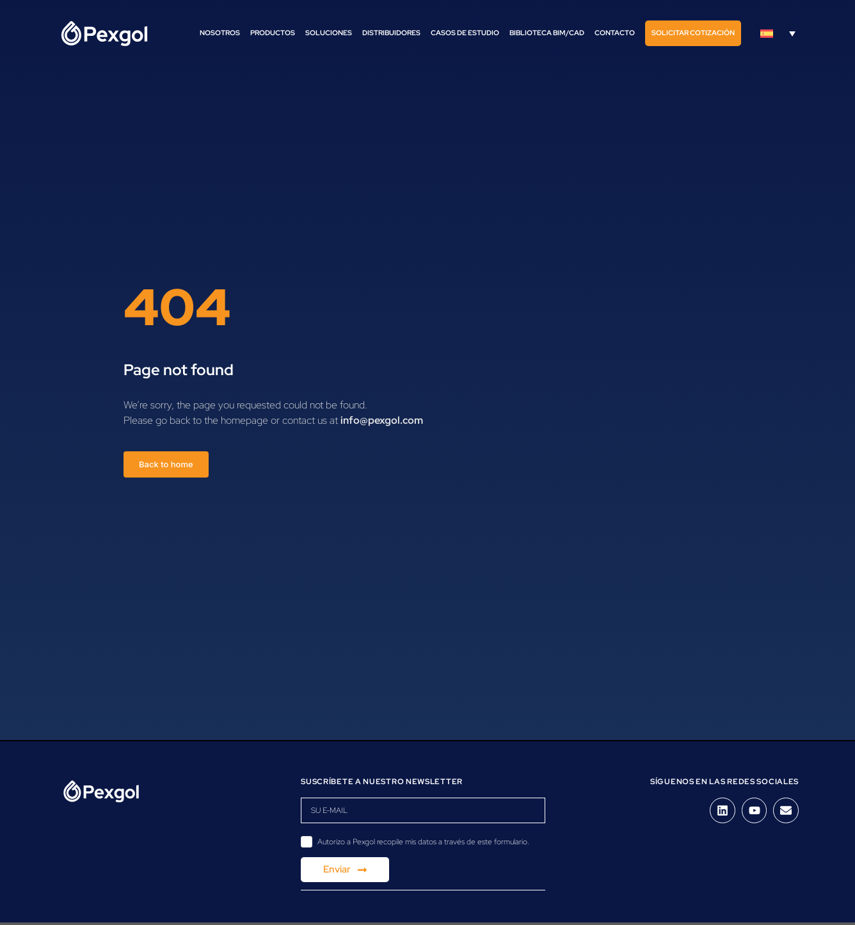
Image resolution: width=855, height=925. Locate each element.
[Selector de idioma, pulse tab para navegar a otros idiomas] (778, 33)
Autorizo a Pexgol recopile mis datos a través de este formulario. (423, 842)
